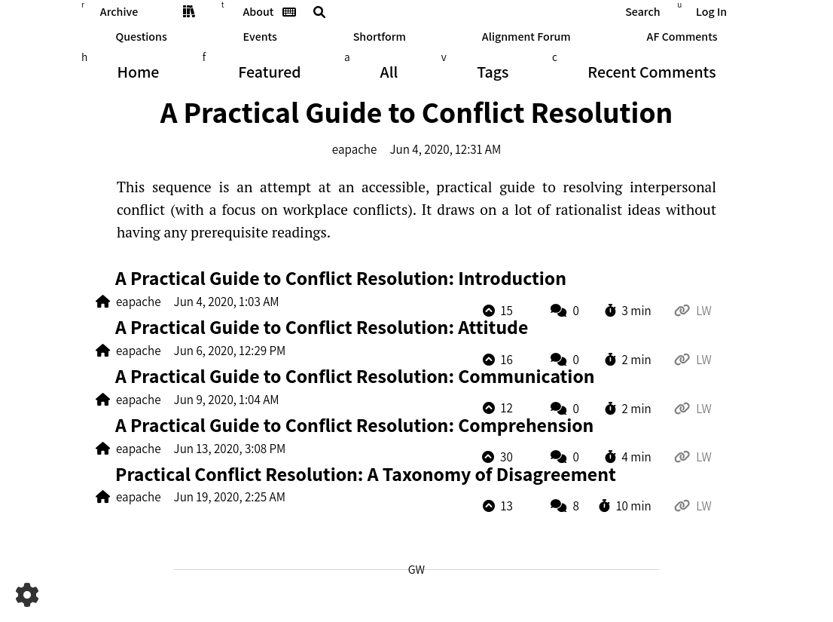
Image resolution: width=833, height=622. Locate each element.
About (258, 12)
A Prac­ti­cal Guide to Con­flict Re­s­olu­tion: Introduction (340, 277)
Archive (119, 12)
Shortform (379, 36)
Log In (711, 12)
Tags (492, 71)
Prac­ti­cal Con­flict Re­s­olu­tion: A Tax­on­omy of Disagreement (365, 473)
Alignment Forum (526, 36)
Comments (651, 71)
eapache (354, 149)
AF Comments (682, 36)
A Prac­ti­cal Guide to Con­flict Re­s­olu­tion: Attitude (321, 326)
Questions (140, 36)
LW (704, 311)
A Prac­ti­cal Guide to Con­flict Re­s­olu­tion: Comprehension (354, 424)
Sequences (189, 11)
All (389, 71)
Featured (269, 71)
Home (138, 71)
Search (642, 11)
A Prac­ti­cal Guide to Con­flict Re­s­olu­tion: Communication (355, 375)
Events (260, 36)
